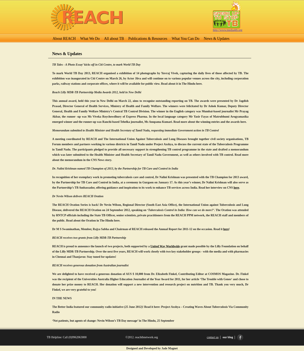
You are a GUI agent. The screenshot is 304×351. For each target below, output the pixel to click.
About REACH (64, 38)
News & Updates (216, 38)
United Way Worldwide (165, 246)
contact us (213, 337)
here (236, 187)
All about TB (114, 38)
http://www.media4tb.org (227, 30)
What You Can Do (185, 38)
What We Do (90, 38)
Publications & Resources (147, 38)
